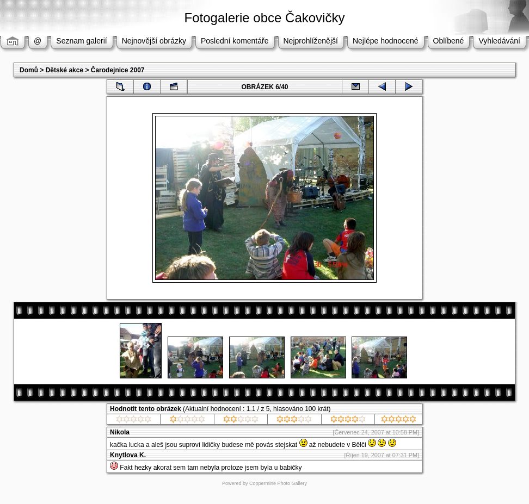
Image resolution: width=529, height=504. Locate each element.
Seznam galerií (81, 40)
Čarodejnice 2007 (118, 70)
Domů (29, 70)
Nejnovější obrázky (154, 40)
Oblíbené (448, 40)
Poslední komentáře (235, 40)
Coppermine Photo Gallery (278, 483)
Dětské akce (64, 70)
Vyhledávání (499, 40)
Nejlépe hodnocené (386, 40)
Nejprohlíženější (311, 40)
